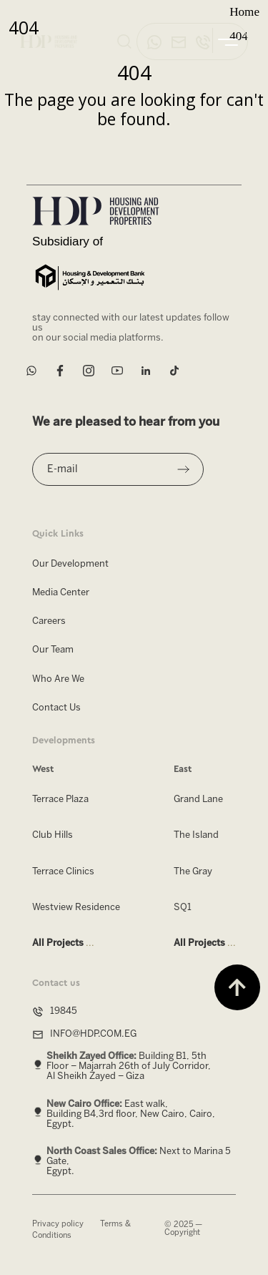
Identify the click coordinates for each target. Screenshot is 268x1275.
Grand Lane (198, 799)
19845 (63, 1011)
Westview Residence (76, 907)
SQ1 (183, 907)
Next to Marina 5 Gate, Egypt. (138, 1161)
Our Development (70, 563)
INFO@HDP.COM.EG (93, 1034)
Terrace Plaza (60, 799)
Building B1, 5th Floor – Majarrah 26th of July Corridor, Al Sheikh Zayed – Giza (128, 1066)
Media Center (60, 592)
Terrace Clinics (63, 871)
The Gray (193, 871)
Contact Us (56, 708)
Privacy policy (58, 1224)
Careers (49, 621)
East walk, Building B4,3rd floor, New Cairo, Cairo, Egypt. (130, 1113)
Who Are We (58, 678)
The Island (196, 835)
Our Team (53, 650)
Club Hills (52, 835)
